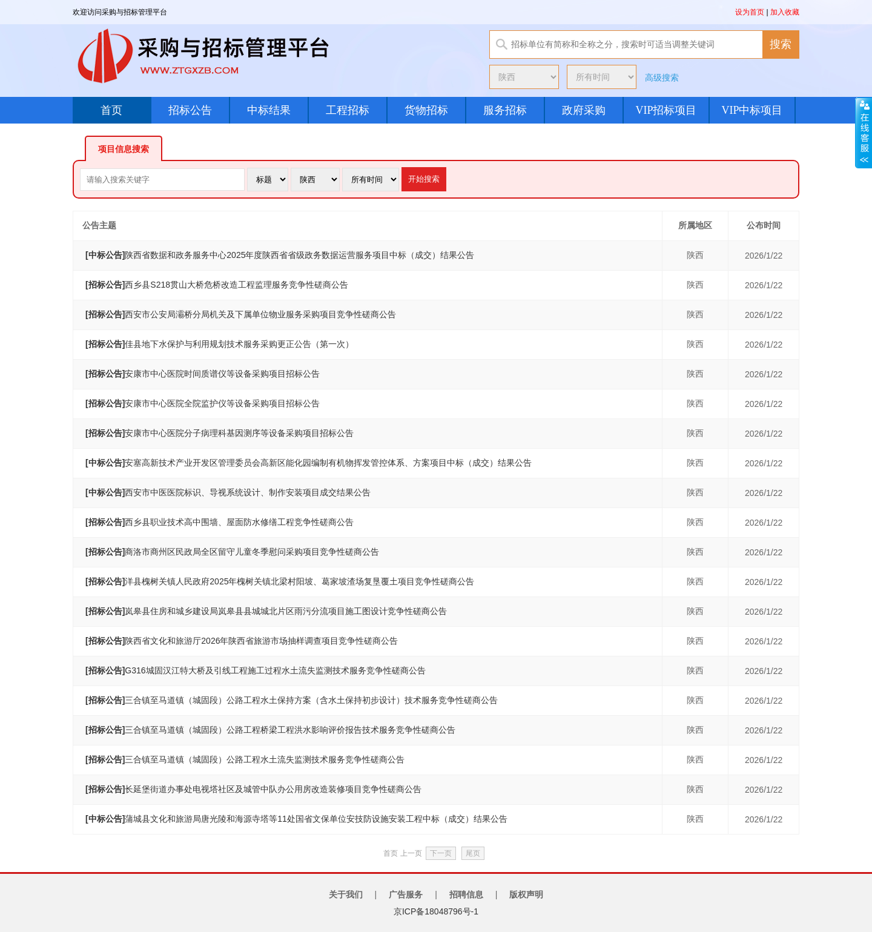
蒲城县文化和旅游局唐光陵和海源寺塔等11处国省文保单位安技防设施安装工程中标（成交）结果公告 (296, 819)
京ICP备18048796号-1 (436, 911)
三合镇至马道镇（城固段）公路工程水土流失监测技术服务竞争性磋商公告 (245, 759)
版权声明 (526, 894)
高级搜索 (662, 77)
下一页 (441, 853)
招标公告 (190, 110)
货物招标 (426, 110)
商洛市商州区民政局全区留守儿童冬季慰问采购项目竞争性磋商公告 (232, 552)
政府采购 (584, 110)
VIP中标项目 (751, 110)
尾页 (473, 853)
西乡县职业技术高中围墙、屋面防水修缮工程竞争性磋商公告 (219, 522)
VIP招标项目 (665, 110)
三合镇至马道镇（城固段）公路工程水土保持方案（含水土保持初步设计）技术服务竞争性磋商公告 (291, 700)
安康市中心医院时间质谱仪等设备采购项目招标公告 (202, 373)
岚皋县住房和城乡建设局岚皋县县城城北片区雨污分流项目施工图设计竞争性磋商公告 (266, 611)
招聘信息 (466, 894)
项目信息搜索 (123, 149)
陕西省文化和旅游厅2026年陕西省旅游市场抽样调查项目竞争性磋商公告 (241, 641)
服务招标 (505, 110)
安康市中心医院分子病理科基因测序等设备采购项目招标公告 (219, 433)
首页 (111, 110)
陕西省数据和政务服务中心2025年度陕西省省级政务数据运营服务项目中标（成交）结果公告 (279, 255)
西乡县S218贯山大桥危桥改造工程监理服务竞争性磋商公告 (216, 284)
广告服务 (406, 894)
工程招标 (347, 110)
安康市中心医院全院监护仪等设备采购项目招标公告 (202, 403)
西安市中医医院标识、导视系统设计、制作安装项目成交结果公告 (228, 492)
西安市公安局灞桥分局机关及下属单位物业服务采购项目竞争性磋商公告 (240, 314)
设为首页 (749, 12)
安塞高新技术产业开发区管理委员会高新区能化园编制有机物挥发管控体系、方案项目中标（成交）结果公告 (308, 463)
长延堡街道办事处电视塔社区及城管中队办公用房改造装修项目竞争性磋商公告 (253, 789)
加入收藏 (784, 12)
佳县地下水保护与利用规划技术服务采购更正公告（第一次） (219, 344)
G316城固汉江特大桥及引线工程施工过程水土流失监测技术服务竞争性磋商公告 (255, 670)
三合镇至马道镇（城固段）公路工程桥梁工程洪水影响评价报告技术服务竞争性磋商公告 (270, 730)
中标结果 (269, 110)
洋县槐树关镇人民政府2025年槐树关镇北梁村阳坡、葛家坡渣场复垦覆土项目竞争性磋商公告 (279, 581)
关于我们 (346, 894)
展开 (863, 132)
